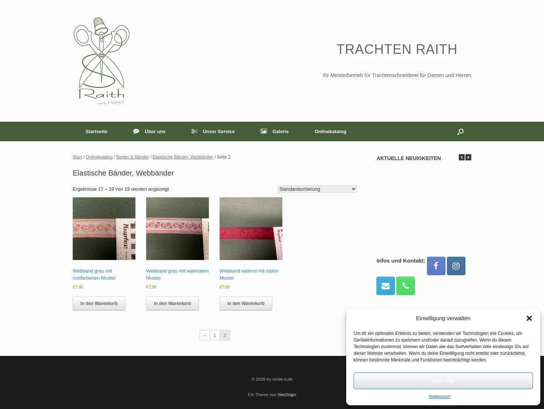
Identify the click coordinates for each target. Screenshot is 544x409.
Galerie (275, 131)
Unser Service (213, 131)
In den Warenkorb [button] (99, 303)
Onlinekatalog (330, 131)
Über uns (149, 131)
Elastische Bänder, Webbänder (183, 157)
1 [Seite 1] (214, 335)
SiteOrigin (287, 394)
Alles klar (443, 380)
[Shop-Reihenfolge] (317, 189)
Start (77, 157)
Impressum (439, 396)
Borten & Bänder (132, 157)
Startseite (96, 131)
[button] (529, 318)
